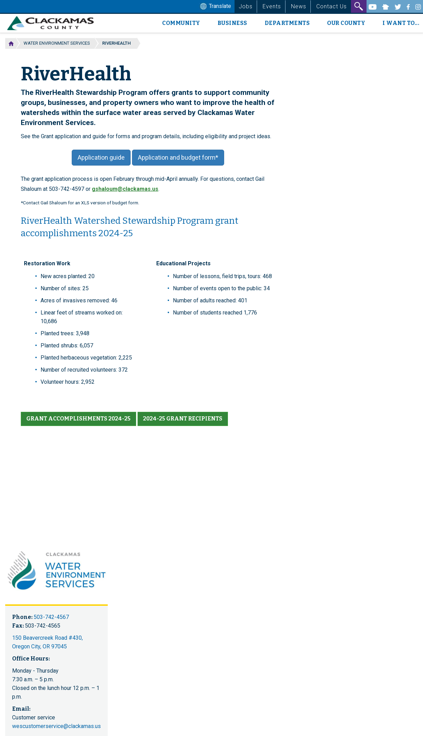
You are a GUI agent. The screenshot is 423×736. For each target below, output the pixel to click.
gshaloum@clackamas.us (125, 189)
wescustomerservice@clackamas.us (56, 726)
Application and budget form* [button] (178, 157)
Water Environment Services (57, 43)
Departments (287, 23)
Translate (215, 6)
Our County (346, 23)
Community (181, 23)
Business (232, 23)
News (298, 6)
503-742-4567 (51, 617)
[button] (78, 419)
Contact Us (331, 6)
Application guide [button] (101, 157)
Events (272, 6)
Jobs (246, 6)
